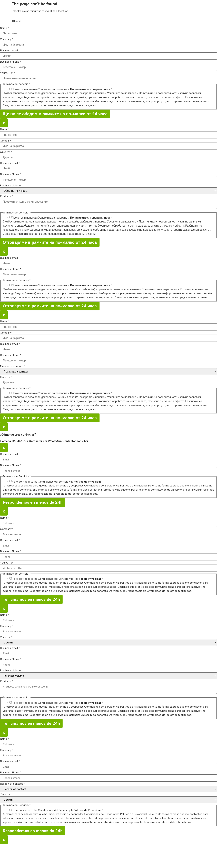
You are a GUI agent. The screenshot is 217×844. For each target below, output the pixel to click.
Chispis (16, 21)
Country (6, 152)
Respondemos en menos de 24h (33, 502)
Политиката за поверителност (90, 89)
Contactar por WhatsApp (45, 441)
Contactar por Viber (75, 441)
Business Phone (10, 61)
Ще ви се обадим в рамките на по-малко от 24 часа (55, 113)
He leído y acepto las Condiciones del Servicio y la (58, 481)
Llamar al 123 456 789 (14, 441)
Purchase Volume (11, 185)
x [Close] (4, 122)
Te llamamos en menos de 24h (31, 599)
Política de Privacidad (88, 481)
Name (4, 28)
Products (6, 196)
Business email (10, 50)
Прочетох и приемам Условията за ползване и (62, 89)
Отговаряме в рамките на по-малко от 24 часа (50, 242)
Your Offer (7, 73)
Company (7, 39)
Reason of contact (12, 366)
